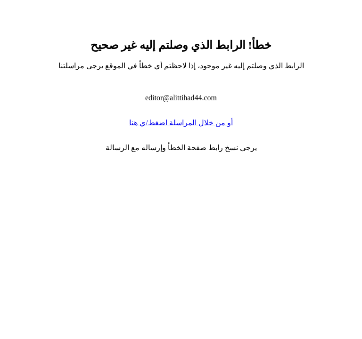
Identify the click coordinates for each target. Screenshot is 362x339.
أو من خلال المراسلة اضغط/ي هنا (180, 123)
